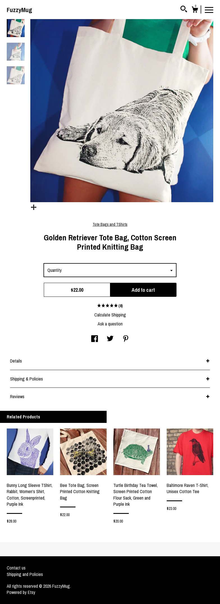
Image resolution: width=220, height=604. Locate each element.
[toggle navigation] (209, 9)
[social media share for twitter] (110, 339)
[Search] (184, 10)
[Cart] (195, 10)
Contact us (16, 568)
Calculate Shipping (110, 315)
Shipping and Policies (25, 574)
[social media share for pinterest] (125, 339)
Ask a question (110, 324)
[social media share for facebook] (94, 339)
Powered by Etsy (21, 592)
